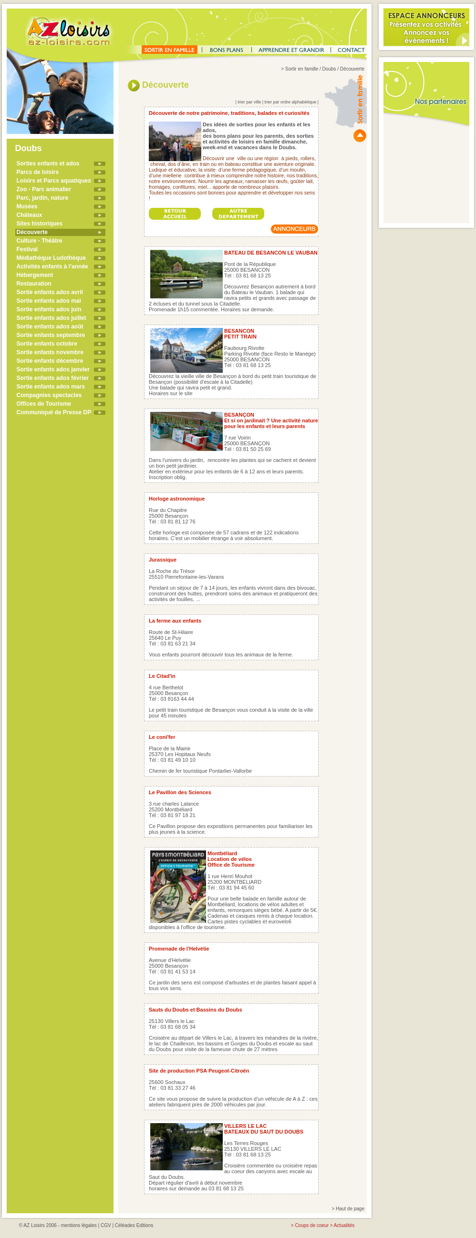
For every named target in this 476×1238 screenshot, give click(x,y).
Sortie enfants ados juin (49, 309)
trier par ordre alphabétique (291, 102)
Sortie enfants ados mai (49, 300)
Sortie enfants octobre (47, 343)
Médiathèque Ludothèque (51, 258)
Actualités (344, 1225)
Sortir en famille (301, 69)
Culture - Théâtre (39, 240)
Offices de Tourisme (44, 403)
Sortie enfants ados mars (51, 386)
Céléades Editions (134, 1225)
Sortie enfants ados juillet (51, 318)
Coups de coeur (312, 1225)
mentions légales (79, 1225)
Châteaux (29, 215)
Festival (27, 249)
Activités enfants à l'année (52, 266)
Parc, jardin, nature (43, 197)
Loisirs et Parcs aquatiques (54, 180)
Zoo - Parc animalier (44, 189)
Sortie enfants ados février (53, 378)
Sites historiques (40, 223)
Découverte (32, 232)
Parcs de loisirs (38, 172)
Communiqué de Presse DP (54, 412)
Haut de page (350, 1208)
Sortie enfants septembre (51, 335)
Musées (27, 206)
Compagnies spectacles (49, 395)
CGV (106, 1225)
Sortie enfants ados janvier (53, 369)
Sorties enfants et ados (48, 163)
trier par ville (249, 102)
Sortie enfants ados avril (50, 292)
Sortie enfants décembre (50, 361)
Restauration (34, 283)
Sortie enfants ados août (50, 326)
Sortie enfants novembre (50, 352)
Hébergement (35, 275)
